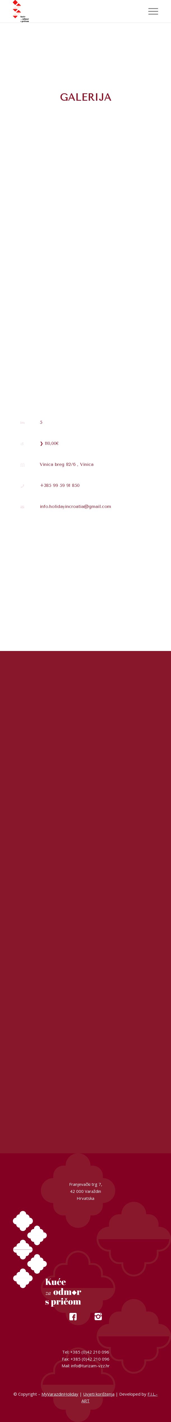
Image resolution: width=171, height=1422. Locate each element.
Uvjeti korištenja (98, 1394)
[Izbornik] (150, 11)
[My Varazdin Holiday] (71, 11)
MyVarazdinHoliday (59, 1394)
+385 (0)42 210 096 (89, 1352)
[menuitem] (150, 11)
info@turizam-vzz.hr (90, 1365)
